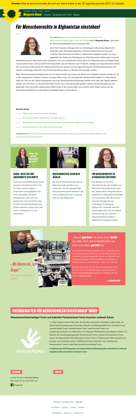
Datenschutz (79, 413)
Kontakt (34, 11)
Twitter (107, 273)
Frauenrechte (44, 133)
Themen (56, 402)
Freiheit (54, 133)
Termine (47, 11)
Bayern (79, 402)
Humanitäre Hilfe (66, 133)
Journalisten (79, 133)
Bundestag (68, 402)
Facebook (18, 385)
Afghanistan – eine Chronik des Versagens (40, 113)
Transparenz (56, 413)
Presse (41, 11)
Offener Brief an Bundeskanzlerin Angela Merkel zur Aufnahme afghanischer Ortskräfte (58, 122)
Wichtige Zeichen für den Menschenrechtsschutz (42, 127)
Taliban (99, 133)
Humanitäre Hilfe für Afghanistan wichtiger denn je (44, 118)
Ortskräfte (90, 133)
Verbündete (37, 137)
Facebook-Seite (85, 275)
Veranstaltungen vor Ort (90, 273)
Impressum (68, 413)
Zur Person (26, 11)
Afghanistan (32, 133)
